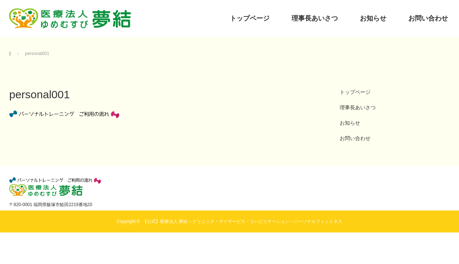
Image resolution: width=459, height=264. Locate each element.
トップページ (250, 18)
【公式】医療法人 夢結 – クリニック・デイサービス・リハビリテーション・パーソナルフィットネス (242, 221)
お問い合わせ (428, 18)
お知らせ (373, 18)
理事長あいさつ (315, 18)
